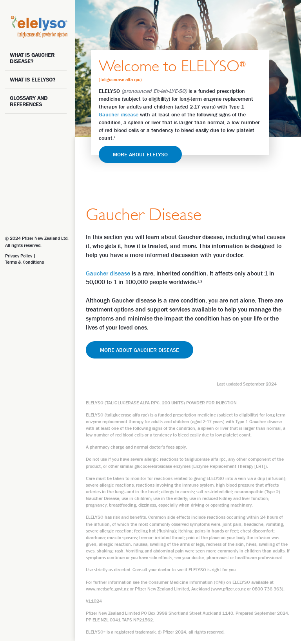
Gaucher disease (118, 114)
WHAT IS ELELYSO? (32, 79)
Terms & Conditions (24, 262)
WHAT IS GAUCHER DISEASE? (32, 58)
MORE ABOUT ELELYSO (140, 154)
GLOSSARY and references (28, 101)
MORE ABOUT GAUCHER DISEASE (139, 350)
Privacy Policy (18, 256)
